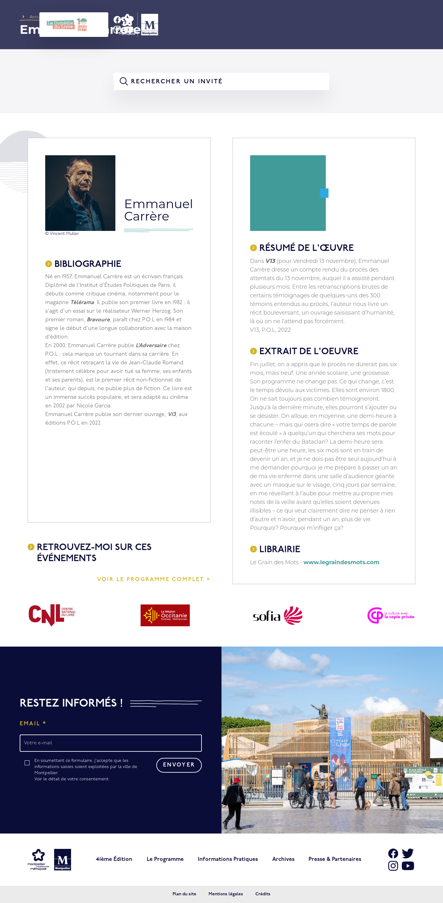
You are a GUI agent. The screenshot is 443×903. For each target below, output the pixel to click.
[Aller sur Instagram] (393, 866)
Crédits (262, 894)
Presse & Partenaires (335, 859)
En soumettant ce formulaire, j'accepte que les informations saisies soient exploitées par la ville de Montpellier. (87, 770)
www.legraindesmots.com (341, 562)
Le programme (165, 859)
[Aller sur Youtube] (408, 866)
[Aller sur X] (408, 853)
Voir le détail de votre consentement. (72, 779)
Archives (283, 859)
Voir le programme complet (151, 580)
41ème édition (114, 859)
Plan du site (184, 894)
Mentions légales (226, 894)
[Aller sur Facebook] (393, 853)
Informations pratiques (228, 859)
